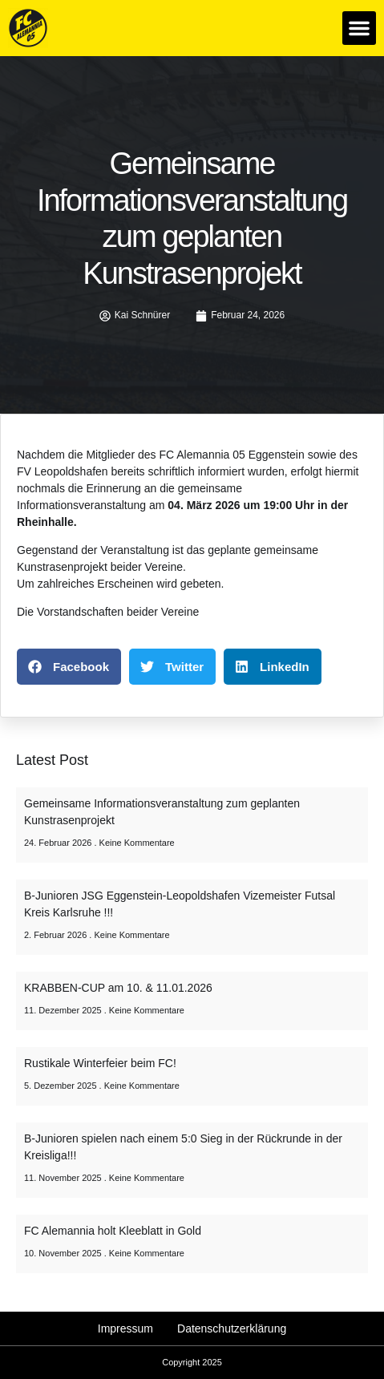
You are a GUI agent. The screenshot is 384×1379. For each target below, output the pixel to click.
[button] (359, 28)
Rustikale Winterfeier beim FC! (100, 1063)
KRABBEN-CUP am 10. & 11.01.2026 (118, 987)
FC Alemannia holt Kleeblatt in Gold (112, 1230)
